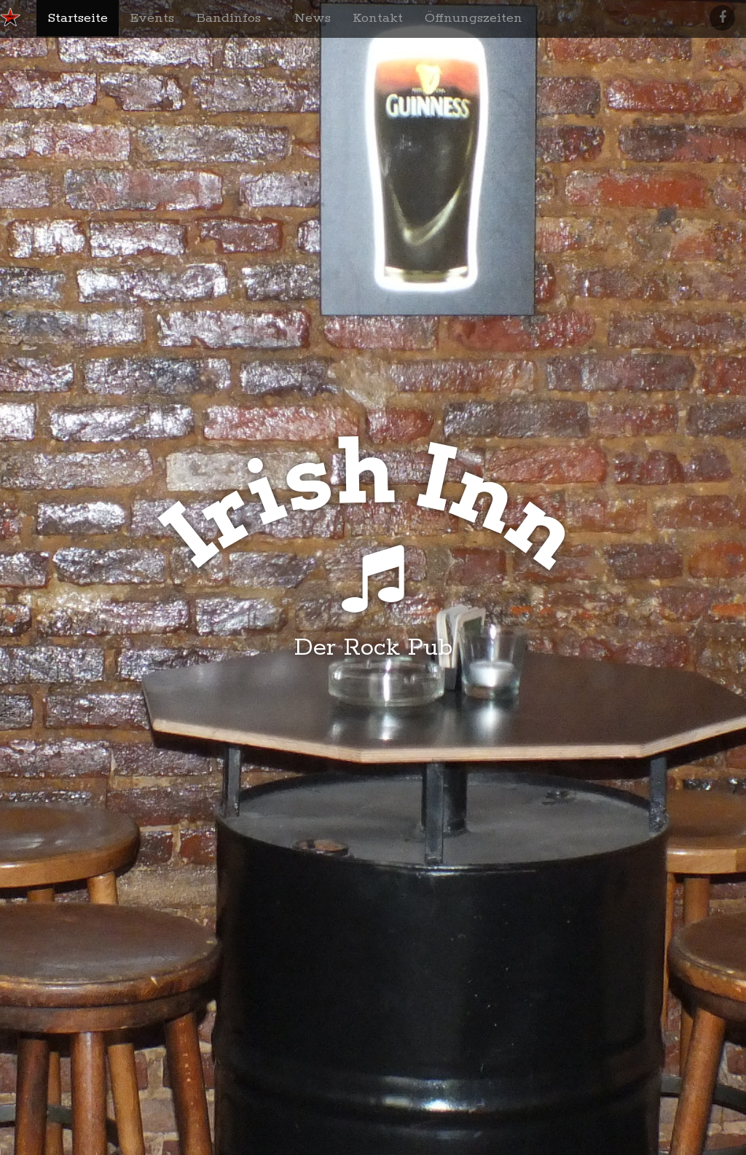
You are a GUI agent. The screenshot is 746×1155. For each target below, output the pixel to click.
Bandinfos (234, 18)
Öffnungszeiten (473, 18)
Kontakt (378, 18)
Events (152, 18)
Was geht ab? (373, 715)
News (312, 18)
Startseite (77, 18)
